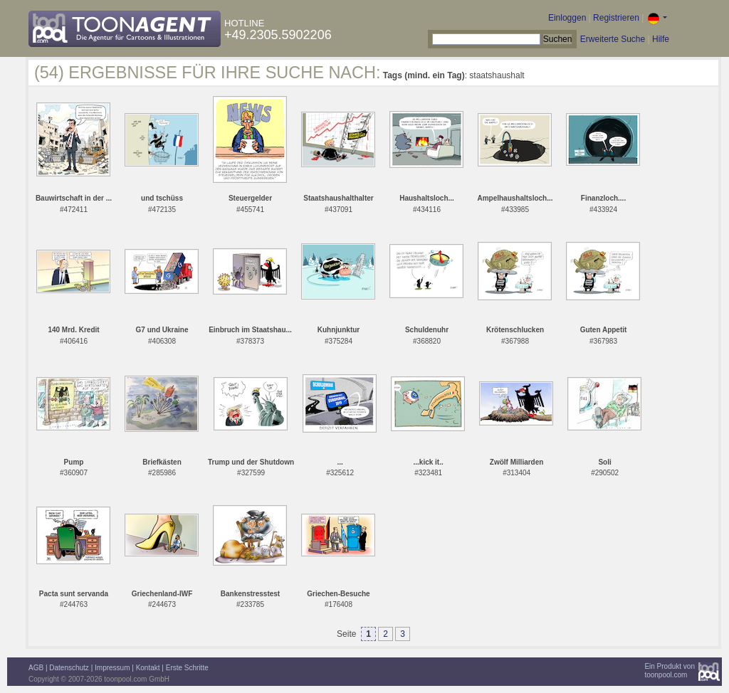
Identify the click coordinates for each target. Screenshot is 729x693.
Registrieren (616, 18)
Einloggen (567, 18)
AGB (35, 668)
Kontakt (148, 668)
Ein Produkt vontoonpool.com (669, 670)
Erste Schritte (187, 668)
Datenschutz (69, 668)
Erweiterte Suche (612, 39)
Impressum (112, 668)
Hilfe (660, 39)
